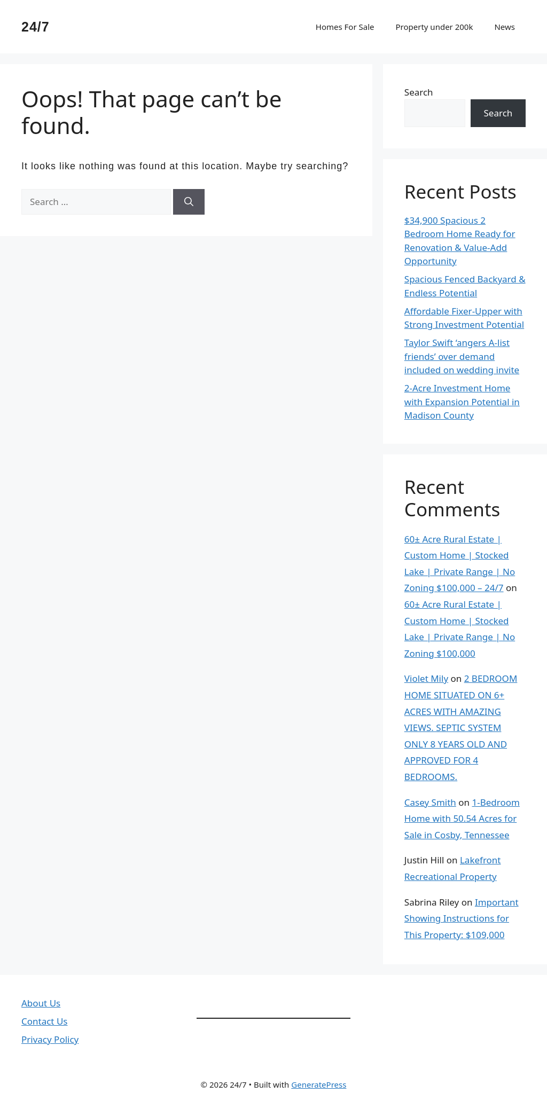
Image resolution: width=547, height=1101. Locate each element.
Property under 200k (434, 26)
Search (418, 92)
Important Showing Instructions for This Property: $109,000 (461, 918)
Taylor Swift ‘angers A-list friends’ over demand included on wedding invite (461, 356)
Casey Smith (430, 802)
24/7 (35, 26)
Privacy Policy (50, 1039)
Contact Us (44, 1021)
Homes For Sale (345, 26)
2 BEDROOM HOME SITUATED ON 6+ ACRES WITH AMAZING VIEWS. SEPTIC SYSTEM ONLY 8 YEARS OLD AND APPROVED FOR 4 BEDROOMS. (461, 727)
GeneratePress (318, 1084)
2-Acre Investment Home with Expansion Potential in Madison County (462, 401)
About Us (40, 1003)
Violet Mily (426, 678)
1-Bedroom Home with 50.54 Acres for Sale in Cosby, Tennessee (462, 818)
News (504, 26)
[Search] (189, 202)
